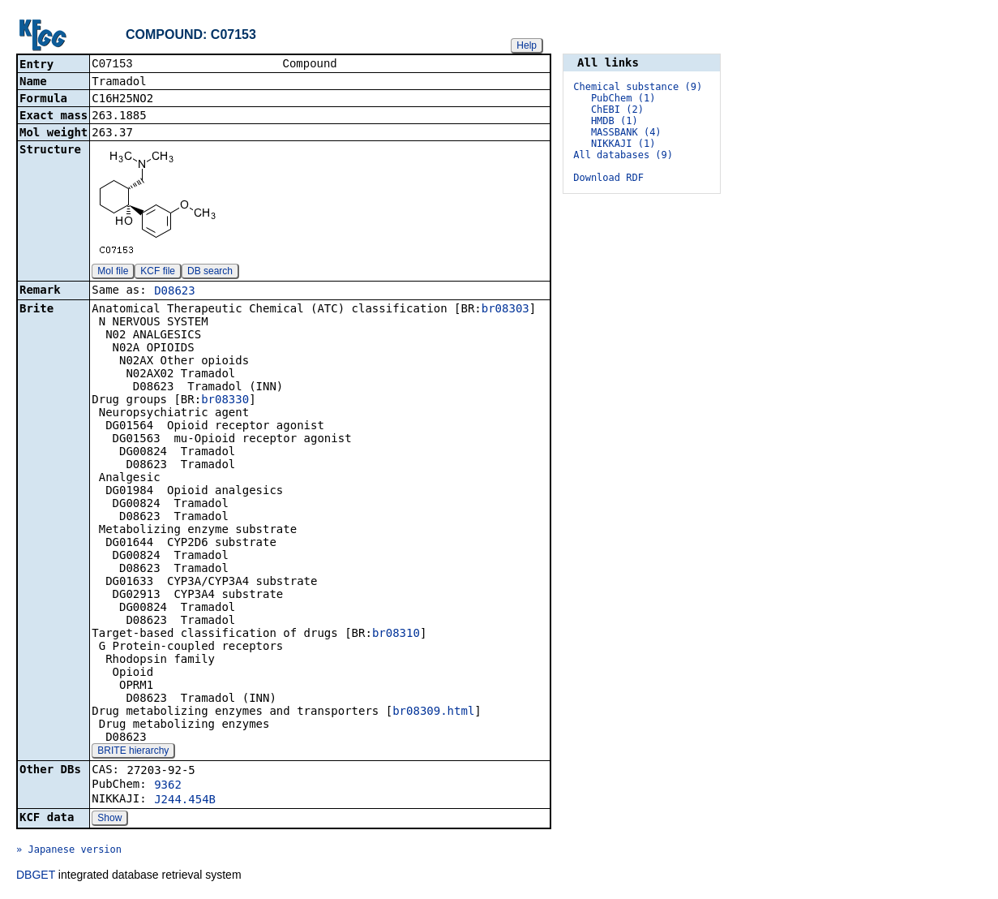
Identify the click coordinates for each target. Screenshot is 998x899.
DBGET (35, 876)
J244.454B (185, 800)
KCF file (157, 272)
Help (526, 45)
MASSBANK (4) (626, 132)
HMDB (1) (614, 121)
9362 (168, 786)
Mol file (112, 272)
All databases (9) (623, 155)
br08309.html (433, 712)
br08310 (396, 634)
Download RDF (608, 177)
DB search (210, 272)
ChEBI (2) (617, 109)
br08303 (505, 309)
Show (109, 819)
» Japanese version (69, 851)
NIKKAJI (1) (623, 143)
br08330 (225, 400)
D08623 (174, 292)
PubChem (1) (623, 98)
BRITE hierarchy (133, 752)
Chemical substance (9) (637, 86)
